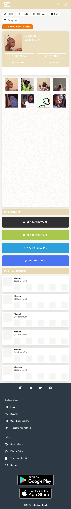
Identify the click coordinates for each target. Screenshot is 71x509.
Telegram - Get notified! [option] (18, 428)
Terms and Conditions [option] (17, 458)
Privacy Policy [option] (14, 451)
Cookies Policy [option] (14, 444)
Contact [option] (11, 465)
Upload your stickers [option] (17, 421)
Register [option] (11, 414)
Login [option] (10, 407)
